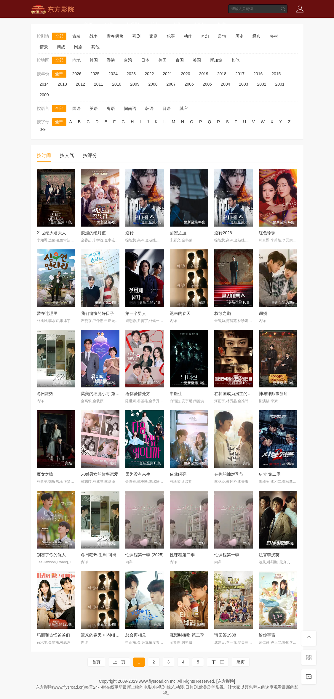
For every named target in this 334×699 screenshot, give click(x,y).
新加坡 (216, 60)
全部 (59, 36)
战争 (94, 36)
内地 (76, 60)
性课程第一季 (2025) (144, 554)
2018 (221, 73)
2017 (239, 73)
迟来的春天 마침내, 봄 (101, 635)
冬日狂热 (45, 393)
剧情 (222, 36)
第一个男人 (135, 313)
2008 (152, 84)
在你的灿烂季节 (228, 474)
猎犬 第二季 (270, 474)
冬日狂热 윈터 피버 (98, 554)
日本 (145, 60)
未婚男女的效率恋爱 (99, 474)
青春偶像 (115, 36)
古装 (76, 36)
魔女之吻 (45, 474)
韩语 (149, 108)
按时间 (44, 155)
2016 (258, 73)
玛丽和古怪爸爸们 (53, 635)
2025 (95, 73)
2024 (113, 73)
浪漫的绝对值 (93, 232)
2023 (131, 73)
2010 (116, 84)
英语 (94, 108)
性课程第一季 (226, 554)
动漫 (176, 24)
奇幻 (205, 36)
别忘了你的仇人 (51, 554)
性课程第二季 (182, 554)
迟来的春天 (180, 313)
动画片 (199, 24)
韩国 (94, 60)
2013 (62, 84)
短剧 (222, 24)
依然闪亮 (178, 474)
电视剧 (132, 24)
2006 (189, 84)
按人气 (67, 155)
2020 (185, 73)
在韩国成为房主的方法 (235, 393)
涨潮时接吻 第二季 (187, 635)
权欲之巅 (222, 313)
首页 (88, 24)
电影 (109, 24)
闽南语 (130, 108)
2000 (44, 94)
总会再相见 (135, 635)
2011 (98, 84)
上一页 (119, 662)
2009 (134, 84)
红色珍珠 (267, 232)
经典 (257, 36)
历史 (239, 36)
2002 (261, 84)
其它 (184, 108)
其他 (95, 46)
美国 (162, 60)
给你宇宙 (267, 635)
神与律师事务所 (273, 393)
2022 (149, 73)
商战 (61, 46)
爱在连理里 (47, 313)
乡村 (274, 36)
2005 (207, 84)
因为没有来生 (137, 474)
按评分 (90, 155)
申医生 (176, 393)
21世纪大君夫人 (51, 232)
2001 (280, 84)
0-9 (43, 129)
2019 (203, 73)
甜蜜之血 (178, 232)
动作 (188, 36)
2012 (80, 84)
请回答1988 (225, 635)
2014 (44, 84)
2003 (243, 84)
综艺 (155, 24)
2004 (225, 84)
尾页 (240, 662)
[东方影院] (225, 681)
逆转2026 (223, 232)
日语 (166, 108)
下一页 (218, 662)
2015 (276, 73)
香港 (111, 60)
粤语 (111, 108)
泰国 (179, 60)
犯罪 (171, 36)
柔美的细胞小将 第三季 (102, 393)
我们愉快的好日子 (97, 313)
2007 (171, 84)
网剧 (78, 46)
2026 (76, 73)
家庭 (153, 36)
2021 (167, 73)
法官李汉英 (269, 554)
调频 (263, 313)
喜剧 (136, 36)
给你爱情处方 (137, 393)
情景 (44, 46)
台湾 (128, 60)
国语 (76, 108)
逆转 (129, 232)
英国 (197, 60)
